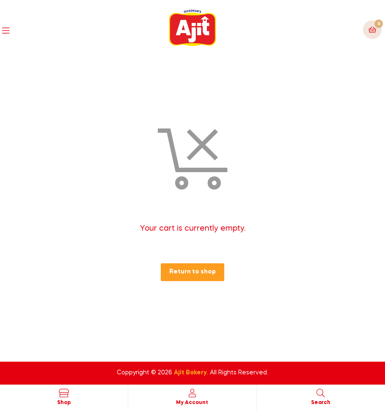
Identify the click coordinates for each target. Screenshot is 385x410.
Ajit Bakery (190, 373)
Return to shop (192, 272)
